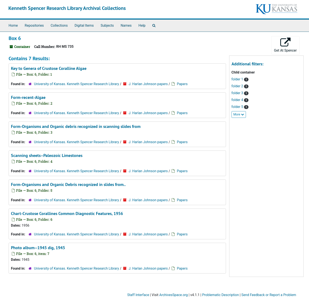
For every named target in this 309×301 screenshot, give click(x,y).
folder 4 (238, 100)
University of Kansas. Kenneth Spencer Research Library (76, 84)
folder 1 (238, 79)
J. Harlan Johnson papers (148, 84)
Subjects (107, 25)
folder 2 (238, 86)
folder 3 (238, 93)
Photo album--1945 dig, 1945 (38, 247)
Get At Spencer (285, 45)
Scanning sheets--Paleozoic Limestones (46, 155)
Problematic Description (220, 295)
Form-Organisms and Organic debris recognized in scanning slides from (76, 126)
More (238, 114)
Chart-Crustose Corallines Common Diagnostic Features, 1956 (67, 213)
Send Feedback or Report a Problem (268, 295)
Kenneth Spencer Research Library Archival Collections (67, 8)
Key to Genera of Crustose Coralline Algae (48, 68)
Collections (59, 25)
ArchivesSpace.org (173, 295)
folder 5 (238, 107)
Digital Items (84, 25)
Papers (182, 84)
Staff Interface (138, 295)
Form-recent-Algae (28, 97)
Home (13, 25)
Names (126, 25)
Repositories (34, 25)
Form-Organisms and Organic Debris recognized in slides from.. (68, 184)
